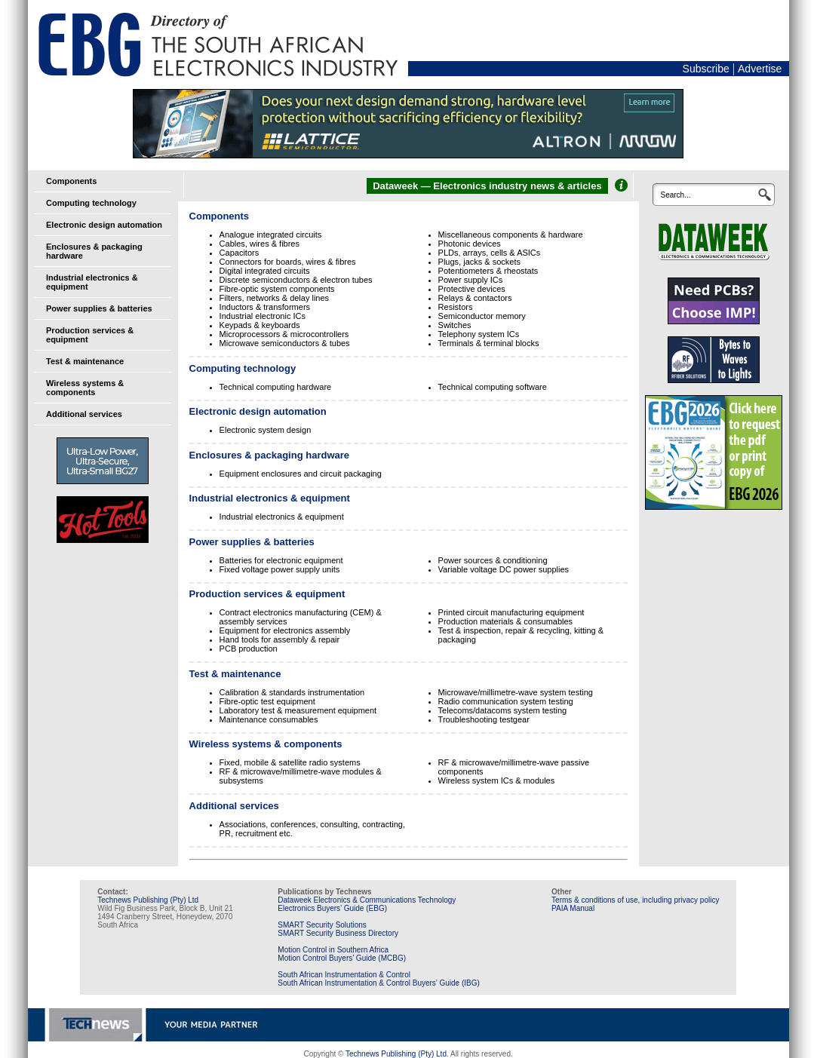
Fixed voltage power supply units (280, 569)
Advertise (760, 69)
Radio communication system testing (505, 701)
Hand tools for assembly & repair (280, 639)
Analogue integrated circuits (271, 234)
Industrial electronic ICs (263, 315)
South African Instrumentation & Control (344, 975)
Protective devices (471, 288)
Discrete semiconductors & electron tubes (296, 279)
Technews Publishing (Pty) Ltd (147, 900)
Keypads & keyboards (260, 325)
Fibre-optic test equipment (267, 701)
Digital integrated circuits (265, 270)
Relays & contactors (475, 297)
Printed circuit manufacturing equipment (511, 612)
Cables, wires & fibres (259, 243)
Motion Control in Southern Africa (333, 950)
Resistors (455, 306)
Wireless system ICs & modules (496, 780)
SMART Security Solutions (322, 925)
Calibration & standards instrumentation (292, 692)
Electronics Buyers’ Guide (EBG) (332, 908)
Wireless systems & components (85, 388)
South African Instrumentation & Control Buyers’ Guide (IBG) (379, 983)
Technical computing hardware (276, 386)
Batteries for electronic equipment (281, 560)
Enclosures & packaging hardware (269, 455)
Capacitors (240, 252)
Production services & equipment (267, 594)
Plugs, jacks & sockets (479, 261)
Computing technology (91, 202)
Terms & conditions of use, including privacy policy (635, 900)
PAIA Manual (572, 908)
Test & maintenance (85, 361)
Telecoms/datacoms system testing (502, 710)
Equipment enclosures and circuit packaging (301, 473)
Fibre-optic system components (277, 288)
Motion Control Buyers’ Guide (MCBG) (342, 958)
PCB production (249, 648)
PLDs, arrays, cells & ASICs (489, 252)
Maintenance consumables (269, 719)
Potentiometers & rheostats (488, 270)
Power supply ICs (470, 279)
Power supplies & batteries (99, 308)
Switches (454, 325)
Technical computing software (492, 386)
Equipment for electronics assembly (285, 630)
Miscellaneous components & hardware (510, 234)
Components (71, 181)
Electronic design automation (104, 224)
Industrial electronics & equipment (269, 498)
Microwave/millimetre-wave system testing (515, 692)
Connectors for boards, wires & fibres (288, 261)
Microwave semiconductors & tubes (285, 343)
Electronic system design (266, 429)
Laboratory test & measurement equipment (298, 710)
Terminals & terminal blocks (488, 343)
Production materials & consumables (505, 621)
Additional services (84, 414)
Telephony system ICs (479, 334)
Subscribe (706, 69)
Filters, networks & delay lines (275, 297)
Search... (675, 195)
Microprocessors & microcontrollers (284, 334)
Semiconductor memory (482, 315)
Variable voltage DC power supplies (503, 569)
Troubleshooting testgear (484, 719)
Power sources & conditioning (493, 560)
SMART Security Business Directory (338, 933)
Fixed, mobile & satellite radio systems (290, 762)
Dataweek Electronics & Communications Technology (367, 900)
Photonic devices (469, 243)
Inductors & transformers (265, 306)
